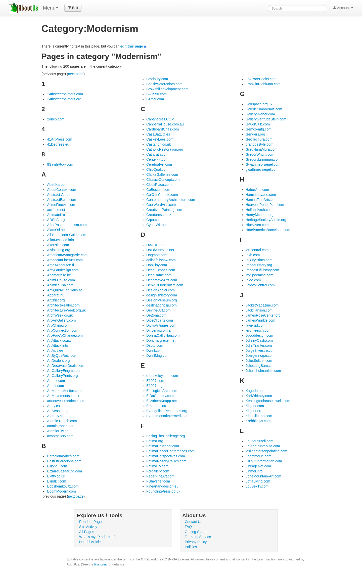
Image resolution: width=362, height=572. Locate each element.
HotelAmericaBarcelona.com (268, 230)
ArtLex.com (56, 381)
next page (76, 74)
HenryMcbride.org (260, 215)
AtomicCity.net (58, 431)
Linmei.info (254, 471)
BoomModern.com (61, 491)
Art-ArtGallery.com (61, 320)
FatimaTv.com (157, 466)
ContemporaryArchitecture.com (170, 200)
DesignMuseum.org (161, 300)
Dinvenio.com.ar (159, 330)
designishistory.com (161, 295)
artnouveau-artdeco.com (66, 401)
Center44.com (157, 159)
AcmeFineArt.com (61, 205)
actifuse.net (56, 210)
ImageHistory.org (259, 265)
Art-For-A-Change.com (65, 335)
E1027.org (154, 386)
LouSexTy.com (257, 486)
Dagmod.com (156, 255)
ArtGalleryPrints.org (62, 376)
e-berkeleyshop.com (162, 376)
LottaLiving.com (258, 481)
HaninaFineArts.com (262, 200)
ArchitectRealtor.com (63, 305)
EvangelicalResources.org (166, 411)
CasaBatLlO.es (158, 134)
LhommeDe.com (259, 456)
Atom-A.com (56, 416)
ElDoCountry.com (160, 396)
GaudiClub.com (258, 124)
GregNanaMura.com (262, 149)
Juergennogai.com (260, 356)
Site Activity (88, 527)
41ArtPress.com (59, 139)
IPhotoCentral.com (260, 285)
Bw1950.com (156, 94)
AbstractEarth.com (61, 200)
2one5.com (55, 119)
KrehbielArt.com (258, 421)
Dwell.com (154, 350)
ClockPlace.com (158, 185)
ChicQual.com (157, 169)
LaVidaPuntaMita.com (263, 446)
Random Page (90, 522)
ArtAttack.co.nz (59, 340)
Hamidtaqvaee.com (261, 195)
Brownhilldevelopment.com (167, 89)
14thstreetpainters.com (65, 94)
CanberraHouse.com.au (165, 124)
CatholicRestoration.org (164, 149)
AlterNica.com (58, 245)
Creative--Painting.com (164, 210)
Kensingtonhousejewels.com (268, 401)
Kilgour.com (255, 406)
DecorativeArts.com (161, 280)
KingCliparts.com (259, 416)
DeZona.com (156, 315)
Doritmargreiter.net (160, 340)
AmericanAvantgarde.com (67, 255)
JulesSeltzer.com (259, 361)
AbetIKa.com (57, 185)
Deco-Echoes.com (160, 270)
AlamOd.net (56, 230)
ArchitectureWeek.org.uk (66, 310)
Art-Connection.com (62, 330)
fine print (100, 564)
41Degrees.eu (58, 144)
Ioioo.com (253, 280)
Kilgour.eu (253, 411)
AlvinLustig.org (58, 250)
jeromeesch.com (259, 330)
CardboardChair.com (162, 129)
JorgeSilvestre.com (261, 350)
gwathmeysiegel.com (262, 169)
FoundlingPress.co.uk (163, 491)
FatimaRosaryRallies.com (166, 461)
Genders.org (255, 134)
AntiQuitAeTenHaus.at (64, 290)
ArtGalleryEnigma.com (64, 371)
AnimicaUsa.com (60, 285)
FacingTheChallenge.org (165, 436)
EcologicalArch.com (161, 391)
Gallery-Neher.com (260, 114)
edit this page (131, 46)
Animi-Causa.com (61, 280)
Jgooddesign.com (259, 335)
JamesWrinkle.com (260, 320)
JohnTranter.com (259, 345)
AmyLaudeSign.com (62, 270)
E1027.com (155, 381)
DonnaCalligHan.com (162, 335)
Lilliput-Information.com (264, 461)
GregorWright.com (260, 154)
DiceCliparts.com (159, 320)
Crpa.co (152, 220)
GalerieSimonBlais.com (264, 109)
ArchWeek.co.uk (60, 315)
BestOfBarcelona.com (64, 461)
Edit (73, 8)
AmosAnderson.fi (60, 265)
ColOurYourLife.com (162, 195)
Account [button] (343, 8)
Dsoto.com (154, 345)
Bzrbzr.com (155, 99)
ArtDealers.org (58, 361)
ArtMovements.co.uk (63, 396)
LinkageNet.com (258, 466)
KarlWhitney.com (259, 396)
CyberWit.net (156, 225)
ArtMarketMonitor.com (64, 391)
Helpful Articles (91, 542)
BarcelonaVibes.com (63, 456)
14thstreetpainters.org (64, 99)
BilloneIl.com (57, 466)
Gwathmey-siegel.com (263, 164)
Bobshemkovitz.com (62, 486)
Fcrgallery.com (157, 471)
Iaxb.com (253, 255)
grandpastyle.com (260, 144)
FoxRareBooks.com (261, 79)
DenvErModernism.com (164, 285)
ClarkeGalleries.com (162, 174)
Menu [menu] (50, 8)
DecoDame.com (158, 275)
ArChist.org (56, 300)
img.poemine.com (260, 275)
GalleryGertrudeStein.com (266, 119)
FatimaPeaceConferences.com (170, 451)
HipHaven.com (257, 225)
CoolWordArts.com (161, 205)
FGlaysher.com (158, 481)
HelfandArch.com (259, 210)
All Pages (86, 532)
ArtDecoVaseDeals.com (65, 366)
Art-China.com (58, 325)
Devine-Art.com (158, 310)
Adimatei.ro (56, 215)
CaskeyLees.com (159, 139)
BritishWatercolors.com (164, 84)
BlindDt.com (56, 481)
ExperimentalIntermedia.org (168, 416)
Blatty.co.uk (56, 476)
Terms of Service (198, 537)
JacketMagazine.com (262, 305)
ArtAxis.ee (55, 350)
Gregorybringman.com (263, 159)
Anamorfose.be (59, 275)
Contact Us (193, 522)
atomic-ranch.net (60, 426)
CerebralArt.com (159, 164)
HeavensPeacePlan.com (265, 205)
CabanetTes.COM (160, 119)
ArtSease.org (57, 411)
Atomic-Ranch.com (62, 421)
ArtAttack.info (57, 345)
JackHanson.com (259, 310)
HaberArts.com (257, 190)
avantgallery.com (60, 436)
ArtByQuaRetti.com (62, 356)
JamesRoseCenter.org (263, 315)
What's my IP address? (97, 537)
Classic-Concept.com (162, 180)
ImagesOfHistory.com (262, 270)
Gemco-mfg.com (259, 129)
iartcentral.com (257, 250)
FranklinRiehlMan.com (263, 84)
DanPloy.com (156, 265)
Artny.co (53, 406)
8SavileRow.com (60, 164)
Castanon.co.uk (158, 144)
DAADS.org (155, 245)
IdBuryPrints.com (259, 260)
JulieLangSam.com (261, 366)
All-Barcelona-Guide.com (66, 235)
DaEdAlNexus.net (160, 250)
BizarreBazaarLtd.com (64, 471)
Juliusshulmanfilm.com (263, 371)
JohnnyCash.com (259, 340)
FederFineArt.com (160, 476)
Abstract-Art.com (60, 195)
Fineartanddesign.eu (162, 486)
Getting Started (196, 532)
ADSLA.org (56, 220)
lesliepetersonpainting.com (266, 451)
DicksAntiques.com (161, 325)
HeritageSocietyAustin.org (266, 220)
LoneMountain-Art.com (263, 476)
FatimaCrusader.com (162, 446)
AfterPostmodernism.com (66, 225)
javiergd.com (255, 325)
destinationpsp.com (161, 305)
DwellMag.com (157, 356)
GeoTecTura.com (259, 139)
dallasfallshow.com (161, 260)
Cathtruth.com (157, 154)
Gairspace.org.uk (259, 104)
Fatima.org (154, 441)
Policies (191, 547)
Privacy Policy (196, 542)
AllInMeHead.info (60, 240)
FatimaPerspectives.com (165, 456)
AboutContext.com (61, 190)
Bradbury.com (157, 79)
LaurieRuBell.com (260, 441)
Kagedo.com (255, 391)
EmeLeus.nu (156, 406)
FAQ (188, 527)
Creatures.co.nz (158, 215)
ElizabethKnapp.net (161, 401)
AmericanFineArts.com (65, 260)
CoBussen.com (158, 190)
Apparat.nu (55, 295)
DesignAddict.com (160, 290)
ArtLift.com (55, 386)
